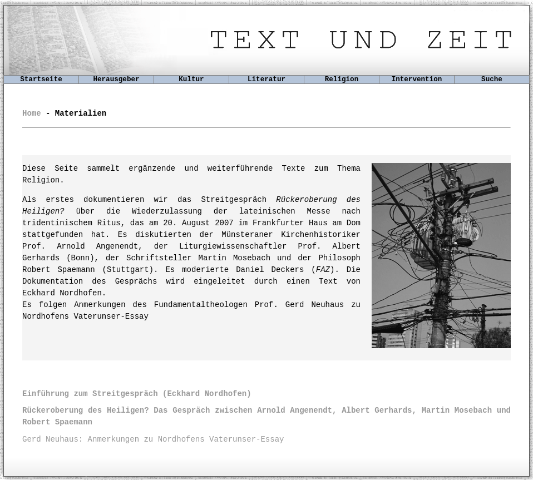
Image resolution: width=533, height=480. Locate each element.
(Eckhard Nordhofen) (136, 393)
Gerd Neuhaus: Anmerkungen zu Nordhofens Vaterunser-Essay (153, 439)
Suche (491, 79)
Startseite (41, 79)
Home (31, 113)
